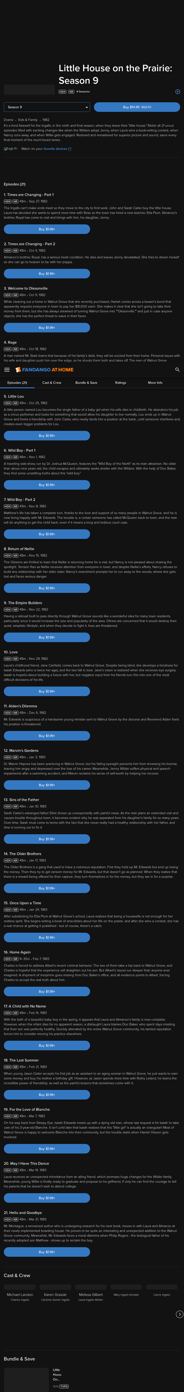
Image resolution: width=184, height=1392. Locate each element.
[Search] (177, 7)
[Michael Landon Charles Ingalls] (20, 1314)
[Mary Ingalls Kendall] (126, 1314)
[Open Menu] (7, 7)
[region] (92, 1365)
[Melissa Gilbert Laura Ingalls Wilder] (91, 1314)
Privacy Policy (160, 1345)
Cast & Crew (51, 169)
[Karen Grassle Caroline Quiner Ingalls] (55, 1314)
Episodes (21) (17, 169)
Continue (109, 1384)
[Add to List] (177, 91)
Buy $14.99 (145, 107)
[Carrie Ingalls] (162, 1314)
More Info (155, 169)
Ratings (120, 169)
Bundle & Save (86, 169)
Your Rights (144, 1350)
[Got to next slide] (179, 1314)
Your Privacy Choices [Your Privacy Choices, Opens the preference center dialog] (73, 1384)
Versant (39, 1345)
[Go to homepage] (44, 7)
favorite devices (57, 149)
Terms (91, 1345)
